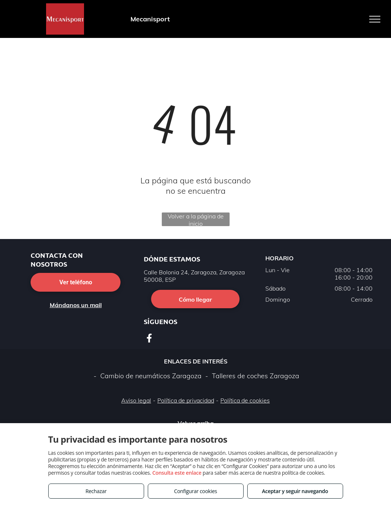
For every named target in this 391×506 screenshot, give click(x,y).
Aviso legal (136, 400)
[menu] (374, 19)
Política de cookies (245, 400)
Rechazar (96, 491)
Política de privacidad (185, 400)
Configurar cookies (195, 491)
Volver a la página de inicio (196, 219)
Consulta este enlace (176, 472)
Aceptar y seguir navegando (295, 491)
